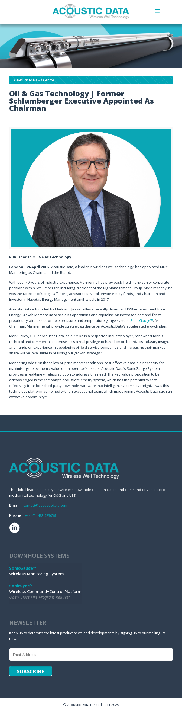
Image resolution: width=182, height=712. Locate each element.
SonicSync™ (21, 585)
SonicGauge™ (141, 320)
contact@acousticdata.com (45, 505)
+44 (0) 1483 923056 (40, 515)
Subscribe (31, 671)
